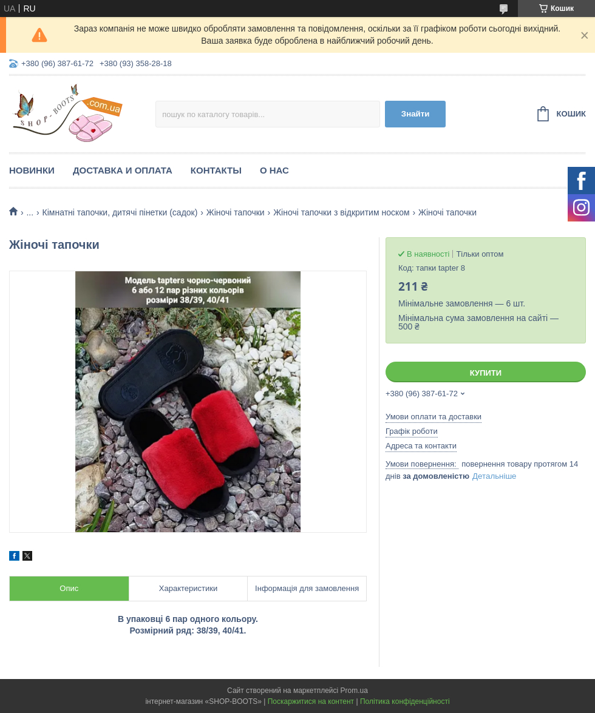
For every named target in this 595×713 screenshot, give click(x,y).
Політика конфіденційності (405, 701)
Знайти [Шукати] (415, 113)
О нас (274, 170)
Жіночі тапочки (235, 212)
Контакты (216, 170)
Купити (485, 372)
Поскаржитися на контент (311, 701)
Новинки (32, 170)
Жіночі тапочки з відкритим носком (341, 212)
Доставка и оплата (122, 170)
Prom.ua (354, 690)
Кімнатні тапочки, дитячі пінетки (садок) (120, 212)
